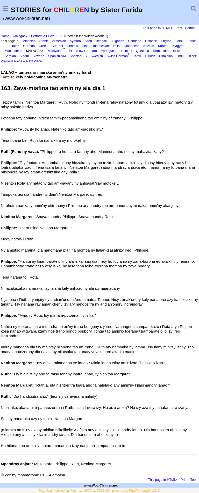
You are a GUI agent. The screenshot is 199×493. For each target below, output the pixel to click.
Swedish (97, 56)
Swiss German (117, 56)
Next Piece (34, 61)
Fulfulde (13, 46)
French (192, 41)
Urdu (180, 56)
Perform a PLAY (42, 36)
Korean (163, 46)
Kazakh (148, 46)
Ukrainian (166, 56)
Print (178, 28)
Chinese (151, 41)
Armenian (59, 41)
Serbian (10, 56)
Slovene (38, 56)
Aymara (75, 41)
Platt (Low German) (83, 51)
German (29, 46)
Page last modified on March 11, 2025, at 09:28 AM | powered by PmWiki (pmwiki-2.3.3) (99, 490)
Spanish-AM (57, 56)
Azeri (88, 41)
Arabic (43, 41)
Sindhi (24, 56)
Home (5, 36)
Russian (177, 51)
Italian (117, 46)
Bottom (190, 28)
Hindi (85, 46)
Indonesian (101, 46)
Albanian (29, 41)
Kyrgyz (177, 46)
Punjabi (126, 51)
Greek (43, 46)
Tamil (137, 56)
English (166, 41)
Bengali (101, 41)
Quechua (142, 51)
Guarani (57, 46)
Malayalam (55, 51)
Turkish (150, 56)
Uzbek (192, 56)
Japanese (132, 46)
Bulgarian (117, 41)
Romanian (160, 51)
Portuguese (109, 51)
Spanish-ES (78, 56)
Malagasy (20, 36)
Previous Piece (11, 61)
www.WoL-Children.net (101, 485)
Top (193, 480)
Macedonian (13, 51)
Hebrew (72, 46)
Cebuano (134, 41)
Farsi (179, 41)
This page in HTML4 (158, 28)
